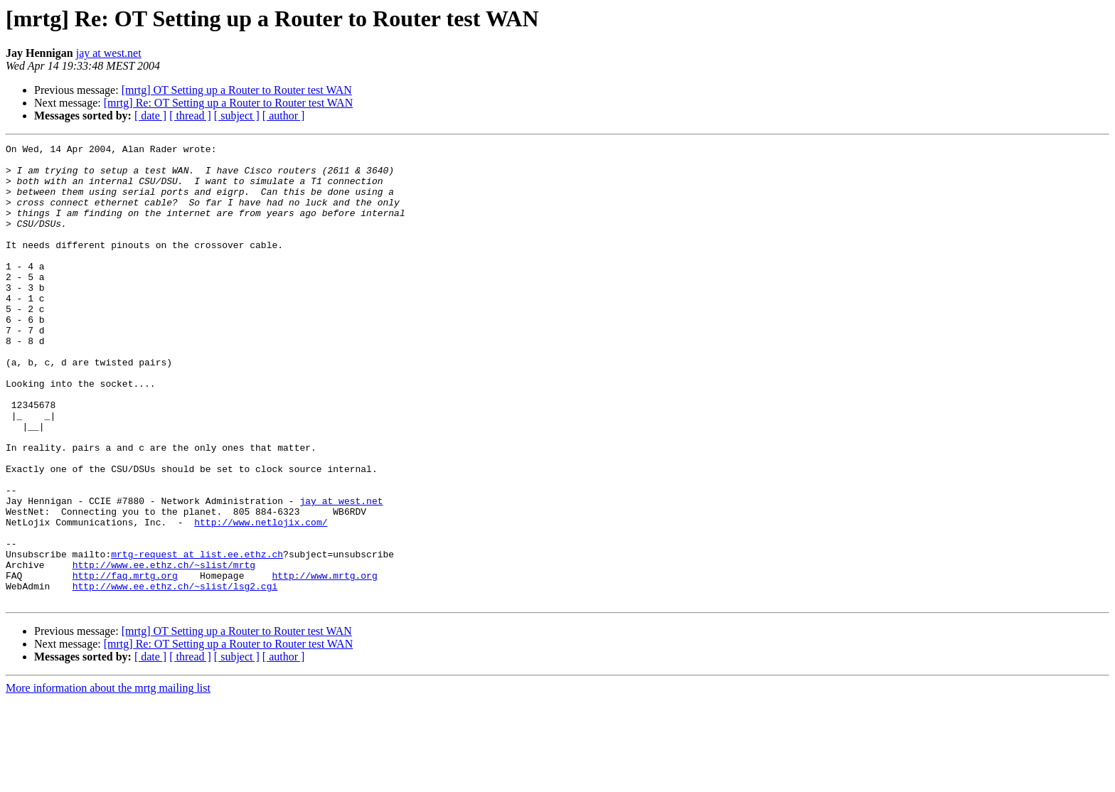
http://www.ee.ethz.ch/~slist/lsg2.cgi (175, 675)
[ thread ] (190, 115)
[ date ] (150, 115)
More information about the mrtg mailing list (108, 780)
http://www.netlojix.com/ (260, 598)
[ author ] (283, 115)
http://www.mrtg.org (324, 662)
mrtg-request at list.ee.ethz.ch (197, 637)
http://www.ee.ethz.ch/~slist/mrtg (164, 649)
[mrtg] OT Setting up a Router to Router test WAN (237, 90)
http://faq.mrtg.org (125, 662)
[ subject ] (237, 115)
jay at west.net (109, 53)
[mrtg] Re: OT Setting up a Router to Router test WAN (228, 103)
